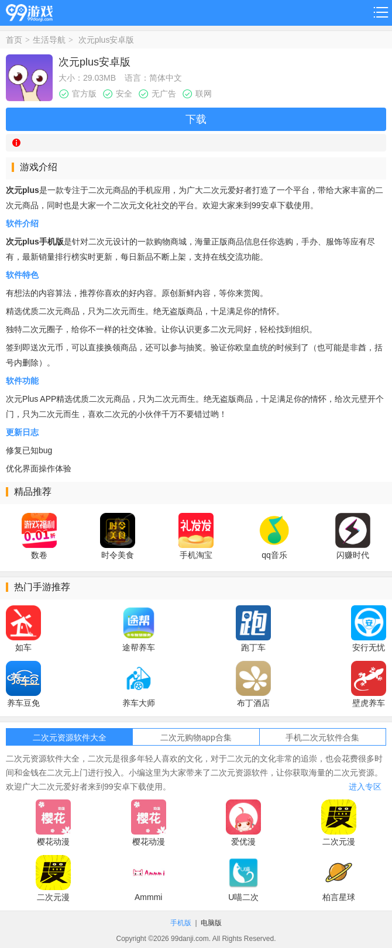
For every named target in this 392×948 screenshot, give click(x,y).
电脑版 (211, 923)
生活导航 (49, 39)
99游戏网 (29, 11)
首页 (14, 39)
